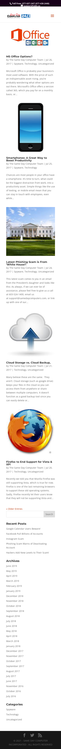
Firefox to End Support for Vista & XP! (29, 463)
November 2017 (14, 656)
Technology (31, 63)
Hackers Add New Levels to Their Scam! (27, 552)
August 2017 (13, 671)
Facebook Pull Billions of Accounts (24, 533)
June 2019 (11, 565)
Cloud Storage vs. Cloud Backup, (28, 362)
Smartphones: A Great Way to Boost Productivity (26, 159)
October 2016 (13, 691)
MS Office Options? (19, 56)
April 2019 (11, 575)
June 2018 (11, 626)
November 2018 (14, 600)
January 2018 (13, 646)
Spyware (18, 63)
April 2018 (11, 636)
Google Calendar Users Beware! (23, 528)
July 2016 (11, 696)
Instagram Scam (15, 538)
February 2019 (14, 585)
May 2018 (11, 631)
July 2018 (11, 621)
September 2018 (15, 611)
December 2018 (14, 596)
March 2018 (12, 641)
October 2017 (13, 661)
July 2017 (11, 676)
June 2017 (11, 681)
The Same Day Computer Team (26, 59)
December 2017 (14, 651)
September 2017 (15, 666)
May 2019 (11, 571)
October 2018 (13, 605)
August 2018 (13, 616)
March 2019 (12, 580)
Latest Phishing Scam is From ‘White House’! (26, 263)
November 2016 (14, 686)
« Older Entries (14, 508)
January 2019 (13, 591)
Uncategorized (46, 63)
